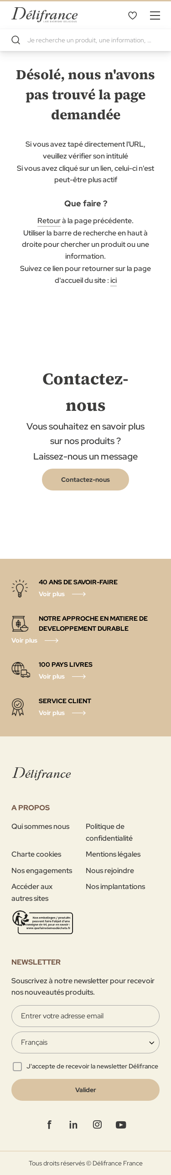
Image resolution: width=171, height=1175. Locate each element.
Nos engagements (41, 870)
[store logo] (44, 14)
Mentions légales (113, 854)
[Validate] (85, 1090)
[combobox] (85, 40)
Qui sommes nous (40, 826)
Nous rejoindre (110, 870)
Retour (49, 220)
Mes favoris (132, 15)
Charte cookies (36, 854)
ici (113, 280)
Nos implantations (115, 886)
